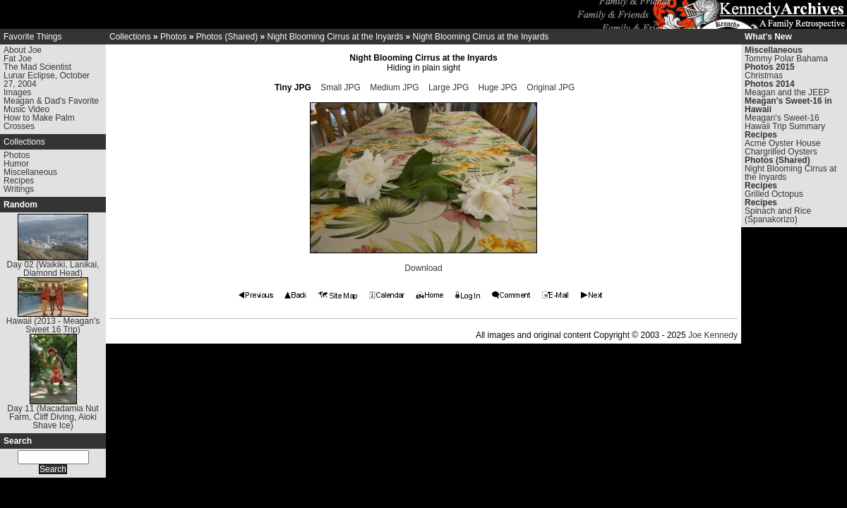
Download (423, 268)
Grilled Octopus (774, 194)
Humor (16, 163)
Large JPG (448, 87)
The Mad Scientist (37, 67)
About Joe (23, 50)
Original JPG (551, 87)
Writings (19, 189)
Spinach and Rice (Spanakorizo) (778, 215)
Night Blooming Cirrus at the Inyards (335, 37)
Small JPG (340, 87)
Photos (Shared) (227, 37)
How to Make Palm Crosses (39, 122)
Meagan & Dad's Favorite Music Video (51, 105)
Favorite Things (32, 37)
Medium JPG (394, 87)
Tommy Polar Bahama (786, 58)
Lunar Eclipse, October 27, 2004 (47, 79)
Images (17, 92)
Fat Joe (18, 58)
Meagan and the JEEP (787, 92)
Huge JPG (498, 87)
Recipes (19, 180)
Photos (17, 155)
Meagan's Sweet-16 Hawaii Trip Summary (785, 122)
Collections (24, 142)
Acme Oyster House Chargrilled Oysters (782, 147)
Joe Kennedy (713, 335)
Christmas (764, 75)
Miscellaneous (30, 172)
